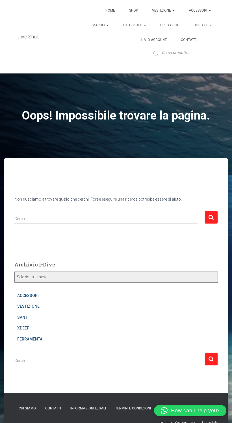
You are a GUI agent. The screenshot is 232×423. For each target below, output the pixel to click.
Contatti (189, 40)
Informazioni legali (88, 408)
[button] (190, 410)
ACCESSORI (200, 10)
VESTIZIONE (28, 306)
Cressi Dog (169, 25)
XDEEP (23, 328)
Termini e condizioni (133, 408)
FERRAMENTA (29, 339)
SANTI (23, 317)
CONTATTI (53, 408)
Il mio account (153, 40)
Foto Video (134, 25)
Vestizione (163, 10)
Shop (133, 10)
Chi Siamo (27, 408)
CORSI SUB (202, 25)
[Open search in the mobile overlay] (182, 56)
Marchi (100, 25)
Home (110, 10)
